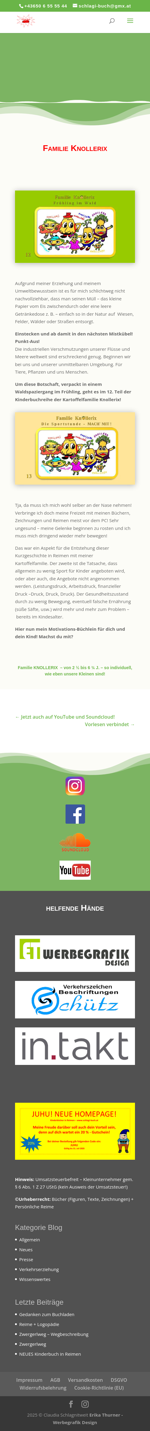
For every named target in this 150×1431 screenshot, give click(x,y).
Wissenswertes (35, 1279)
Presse (26, 1259)
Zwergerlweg (32, 1344)
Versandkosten (85, 1380)
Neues (26, 1249)
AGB (55, 1380)
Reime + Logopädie (39, 1324)
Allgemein (29, 1240)
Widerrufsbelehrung (43, 1387)
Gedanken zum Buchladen (47, 1314)
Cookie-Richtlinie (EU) (99, 1387)
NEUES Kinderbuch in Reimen (50, 1354)
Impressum (29, 1380)
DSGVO (119, 1380)
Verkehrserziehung (39, 1269)
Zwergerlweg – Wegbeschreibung (53, 1334)
